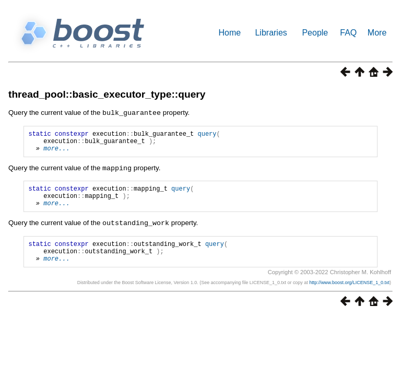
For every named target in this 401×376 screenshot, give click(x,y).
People (315, 32)
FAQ (348, 32)
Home (230, 32)
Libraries (271, 32)
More (377, 32)
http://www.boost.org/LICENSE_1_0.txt (349, 295)
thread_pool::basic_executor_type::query (106, 94)
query (206, 134)
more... (56, 152)
